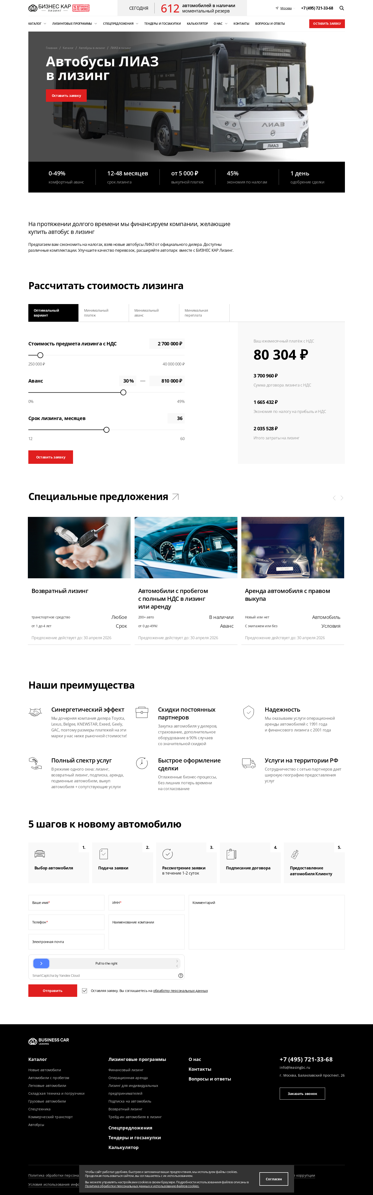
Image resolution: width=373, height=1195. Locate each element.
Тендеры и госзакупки (134, 1137)
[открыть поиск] (342, 8)
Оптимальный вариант (46, 313)
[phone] (317, 8)
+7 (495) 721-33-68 (306, 1059)
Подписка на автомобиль (129, 1101)
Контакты (200, 1069)
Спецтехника (39, 1109)
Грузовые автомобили (47, 1101)
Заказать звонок (302, 1093)
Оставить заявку (327, 24)
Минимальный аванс (146, 313)
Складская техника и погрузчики (56, 1093)
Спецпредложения (130, 1128)
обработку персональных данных (180, 990)
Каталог (37, 1059)
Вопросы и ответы (210, 1079)
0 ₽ (167, 381)
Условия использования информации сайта (66, 1184)
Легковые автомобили (47, 1085)
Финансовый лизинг (125, 1070)
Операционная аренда (128, 1077)
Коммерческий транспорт (50, 1117)
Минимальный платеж (96, 313)
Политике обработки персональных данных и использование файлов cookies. (142, 1186)
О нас (195, 1059)
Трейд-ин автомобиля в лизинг (135, 1117)
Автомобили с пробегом (48, 1077)
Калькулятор (123, 1147)
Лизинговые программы (137, 1059)
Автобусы (36, 1124)
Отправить (53, 990)
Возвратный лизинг (125, 1109)
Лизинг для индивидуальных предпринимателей (133, 1089)
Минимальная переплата (196, 313)
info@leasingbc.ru (295, 1067)
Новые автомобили (44, 1070)
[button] (334, 498)
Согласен (274, 1179)
